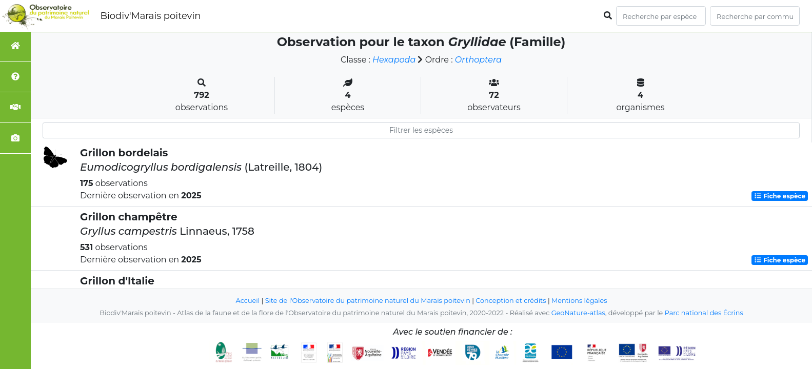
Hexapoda (393, 60)
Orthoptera (478, 60)
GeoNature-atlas (578, 313)
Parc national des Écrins (704, 313)
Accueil (248, 300)
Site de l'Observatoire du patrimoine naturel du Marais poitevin (367, 300)
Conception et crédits (511, 300)
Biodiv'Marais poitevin (150, 16)
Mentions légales (579, 300)
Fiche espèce (779, 196)
